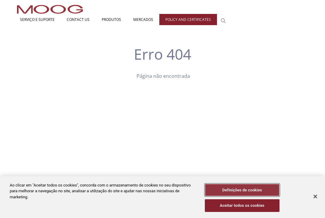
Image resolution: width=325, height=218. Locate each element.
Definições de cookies (242, 190)
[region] (162, 197)
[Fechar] (315, 196)
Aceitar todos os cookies (242, 205)
